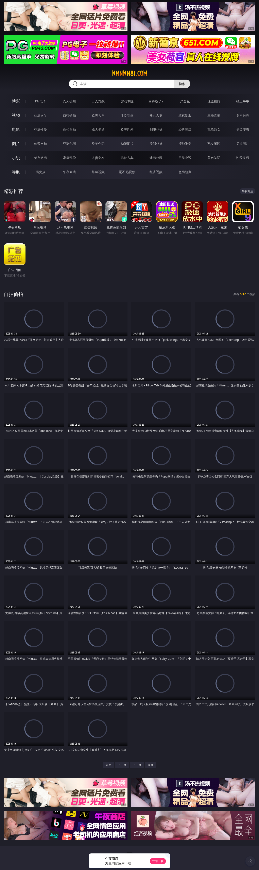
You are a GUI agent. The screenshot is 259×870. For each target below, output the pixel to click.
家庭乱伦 (69, 158)
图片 (16, 143)
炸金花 (185, 101)
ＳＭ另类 (242, 115)
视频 (16, 115)
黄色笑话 (213, 158)
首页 (108, 765)
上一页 (122, 765)
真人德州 (69, 101)
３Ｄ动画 (127, 115)
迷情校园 (156, 158)
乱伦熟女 (213, 129)
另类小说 (184, 158)
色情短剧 (184, 172)
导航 (16, 172)
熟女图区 (213, 143)
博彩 (16, 101)
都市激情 (40, 158)
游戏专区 (127, 101)
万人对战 (98, 101)
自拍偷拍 (69, 115)
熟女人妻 (156, 115)
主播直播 (213, 115)
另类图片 (242, 143)
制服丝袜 (156, 129)
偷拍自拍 (69, 129)
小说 (16, 157)
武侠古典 (127, 158)
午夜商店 (69, 172)
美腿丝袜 (156, 143)
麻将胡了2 (156, 101)
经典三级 (184, 129)
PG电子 (40, 101)
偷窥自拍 (40, 143)
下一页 (137, 765)
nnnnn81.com (129, 73)
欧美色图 (98, 143)
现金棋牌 (213, 101)
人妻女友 (98, 158)
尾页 (150, 765)
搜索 (182, 84)
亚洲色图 (69, 143)
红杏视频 (156, 172)
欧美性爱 (127, 129)
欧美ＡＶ (98, 115)
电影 (16, 129)
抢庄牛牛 (242, 101)
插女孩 (40, 172)
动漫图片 (127, 143)
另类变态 (242, 129)
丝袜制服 (184, 115)
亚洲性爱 (40, 129)
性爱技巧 (242, 158)
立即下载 (157, 861)
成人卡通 (98, 129)
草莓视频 (98, 172)
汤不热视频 (127, 172)
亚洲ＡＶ (40, 115)
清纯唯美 (184, 143)
